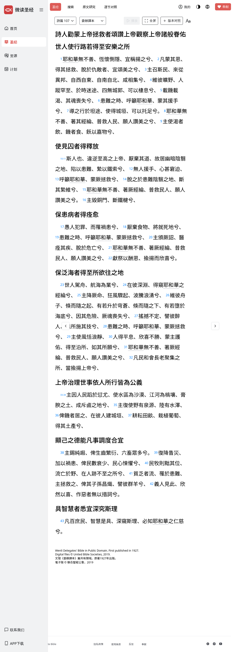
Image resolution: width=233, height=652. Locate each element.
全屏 (159, 21)
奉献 (223, 7)
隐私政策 (121, 644)
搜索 (70, 7)
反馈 (153, 644)
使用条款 (138, 644)
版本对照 (181, 21)
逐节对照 (110, 7)
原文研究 (89, 7)
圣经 (55, 7)
